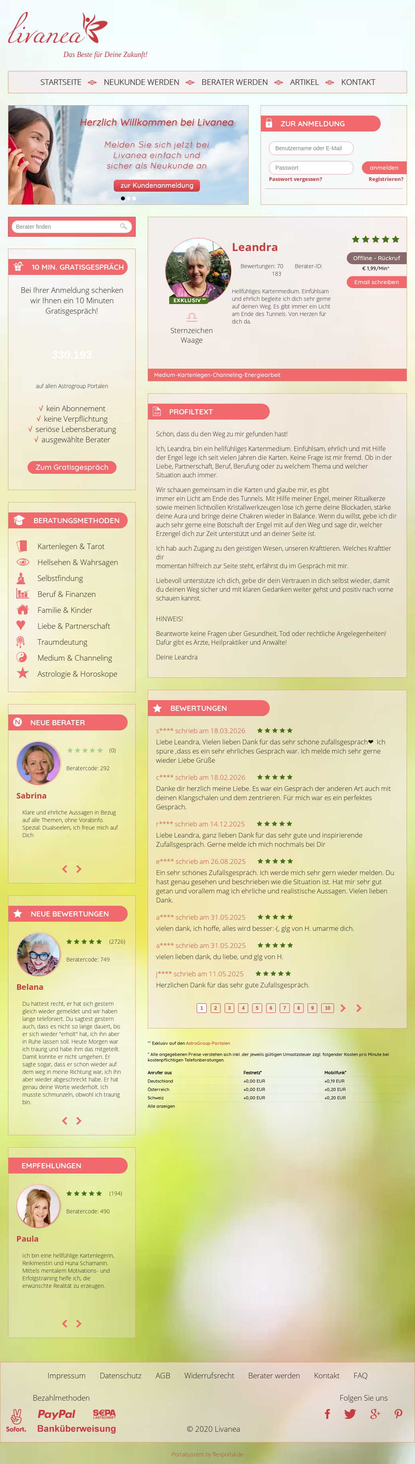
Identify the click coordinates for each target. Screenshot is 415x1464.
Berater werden (235, 82)
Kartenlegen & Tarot (71, 546)
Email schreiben (376, 282)
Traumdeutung (62, 642)
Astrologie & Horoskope (77, 674)
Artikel (304, 82)
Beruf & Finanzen (67, 594)
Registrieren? (386, 179)
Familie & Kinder (65, 610)
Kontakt (358, 82)
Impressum (66, 1375)
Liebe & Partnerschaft (74, 626)
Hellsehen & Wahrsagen (78, 562)
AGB (163, 1375)
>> (359, 1008)
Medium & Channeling (75, 658)
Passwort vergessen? (295, 179)
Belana (29, 986)
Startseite (60, 82)
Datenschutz (121, 1375)
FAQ (361, 1375)
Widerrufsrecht (209, 1375)
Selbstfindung (60, 578)
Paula (27, 1238)
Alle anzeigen (161, 1106)
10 (327, 1008)
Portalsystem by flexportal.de (207, 1454)
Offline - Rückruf (376, 258)
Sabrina (31, 795)
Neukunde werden (141, 82)
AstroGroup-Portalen (208, 1043)
